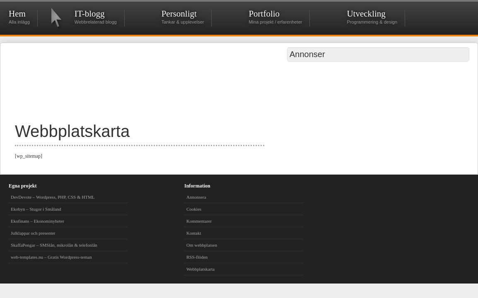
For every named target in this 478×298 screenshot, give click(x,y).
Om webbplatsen (201, 245)
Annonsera (196, 197)
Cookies (193, 209)
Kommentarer (199, 221)
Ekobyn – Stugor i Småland (36, 209)
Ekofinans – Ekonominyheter (37, 221)
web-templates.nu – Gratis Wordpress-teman (51, 257)
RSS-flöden (197, 257)
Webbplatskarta (200, 269)
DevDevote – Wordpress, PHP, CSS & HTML (52, 197)
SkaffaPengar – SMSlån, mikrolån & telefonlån (54, 245)
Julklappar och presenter (33, 233)
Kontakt (193, 233)
